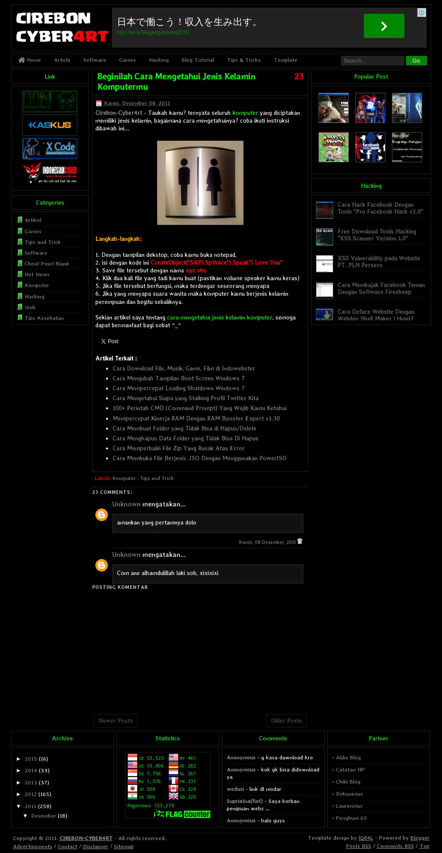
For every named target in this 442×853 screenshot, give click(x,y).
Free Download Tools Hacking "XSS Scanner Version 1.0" (377, 234)
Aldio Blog (348, 757)
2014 (31, 770)
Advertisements (32, 846)
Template (285, 60)
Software (94, 60)
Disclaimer (95, 846)
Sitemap (124, 846)
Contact (67, 846)
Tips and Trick (157, 478)
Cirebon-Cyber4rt (118, 112)
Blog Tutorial (198, 60)
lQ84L (366, 837)
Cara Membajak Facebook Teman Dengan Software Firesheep (381, 288)
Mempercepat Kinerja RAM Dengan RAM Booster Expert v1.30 (196, 418)
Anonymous (241, 757)
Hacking (159, 60)
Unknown (126, 504)
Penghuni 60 (351, 818)
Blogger (419, 837)
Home (29, 60)
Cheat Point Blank (47, 263)
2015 (31, 758)
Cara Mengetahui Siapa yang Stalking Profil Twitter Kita (186, 398)
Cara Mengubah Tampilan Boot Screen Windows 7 (179, 378)
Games (127, 60)
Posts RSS (358, 846)
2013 (31, 782)
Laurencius (349, 805)
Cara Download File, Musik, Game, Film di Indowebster (184, 368)
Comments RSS (395, 846)
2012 (31, 794)
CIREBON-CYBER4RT (86, 838)
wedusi (235, 789)
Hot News (37, 274)
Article (62, 60)
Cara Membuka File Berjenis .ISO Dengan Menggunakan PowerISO (200, 458)
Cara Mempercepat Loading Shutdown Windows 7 (179, 388)
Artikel (33, 220)
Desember (43, 815)
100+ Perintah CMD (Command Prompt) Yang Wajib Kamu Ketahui (200, 407)
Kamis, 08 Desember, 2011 (268, 542)
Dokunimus (349, 793)
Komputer (124, 478)
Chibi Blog (348, 781)
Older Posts (286, 720)
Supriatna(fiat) (245, 801)
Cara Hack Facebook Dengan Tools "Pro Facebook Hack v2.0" (380, 208)
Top (424, 846)
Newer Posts (115, 720)
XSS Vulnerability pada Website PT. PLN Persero (379, 261)
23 (298, 76)
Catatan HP (350, 769)
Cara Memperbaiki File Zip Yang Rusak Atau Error (179, 448)
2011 (30, 806)
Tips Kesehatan (44, 318)
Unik (30, 307)
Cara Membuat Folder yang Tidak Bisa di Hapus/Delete (184, 428)
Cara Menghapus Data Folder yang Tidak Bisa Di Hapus (186, 438)
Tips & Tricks (244, 60)
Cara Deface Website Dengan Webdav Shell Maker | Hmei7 (376, 315)
